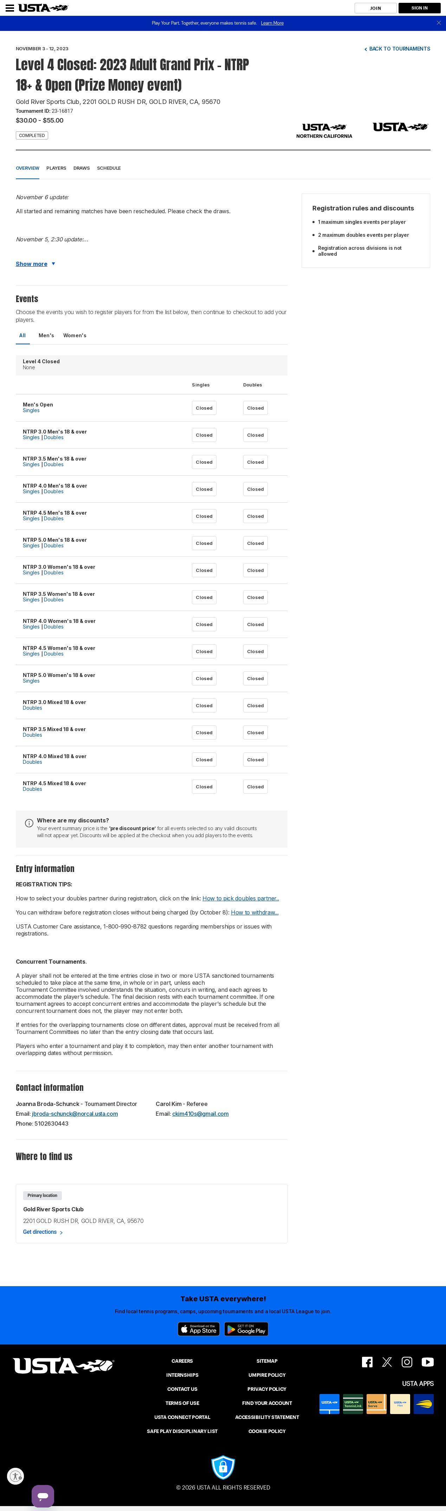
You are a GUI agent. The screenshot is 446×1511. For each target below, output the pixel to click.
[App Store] (198, 1329)
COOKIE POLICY (267, 1431)
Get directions (40, 1232)
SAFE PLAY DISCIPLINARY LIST (182, 1431)
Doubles (54, 437)
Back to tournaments (400, 49)
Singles (31, 410)
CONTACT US (182, 1389)
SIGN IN (420, 7)
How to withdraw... (255, 912)
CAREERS (182, 1361)
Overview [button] (28, 168)
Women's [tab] (75, 335)
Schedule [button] (109, 168)
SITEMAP (267, 1361)
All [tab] (22, 335)
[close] (439, 23)
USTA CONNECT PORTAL (182, 1417)
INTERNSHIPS (182, 1375)
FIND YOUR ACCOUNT (267, 1403)
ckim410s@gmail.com (200, 1113)
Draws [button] (81, 168)
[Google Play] (246, 1329)
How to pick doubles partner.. (240, 898)
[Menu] (9, 8)
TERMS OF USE (182, 1403)
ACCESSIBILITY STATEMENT (267, 1417)
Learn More (272, 23)
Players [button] (56, 168)
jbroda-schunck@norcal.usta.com (75, 1113)
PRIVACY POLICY (266, 1389)
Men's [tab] (46, 335)
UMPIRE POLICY (266, 1375)
